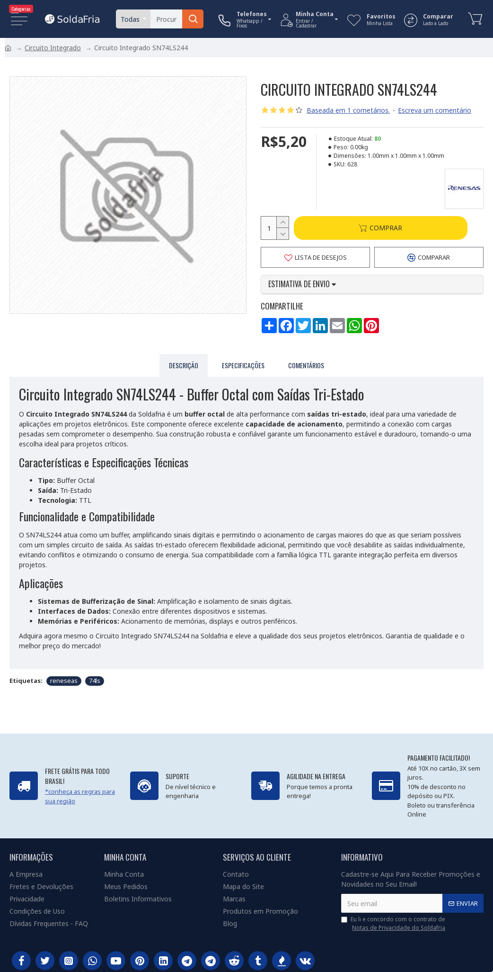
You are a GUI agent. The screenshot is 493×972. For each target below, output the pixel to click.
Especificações (243, 364)
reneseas (64, 677)
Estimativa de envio (302, 285)
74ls (94, 677)
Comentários (306, 364)
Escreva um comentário (434, 110)
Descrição (183, 364)
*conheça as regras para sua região (80, 796)
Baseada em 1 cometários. (348, 110)
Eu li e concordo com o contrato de (394, 923)
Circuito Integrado (53, 47)
